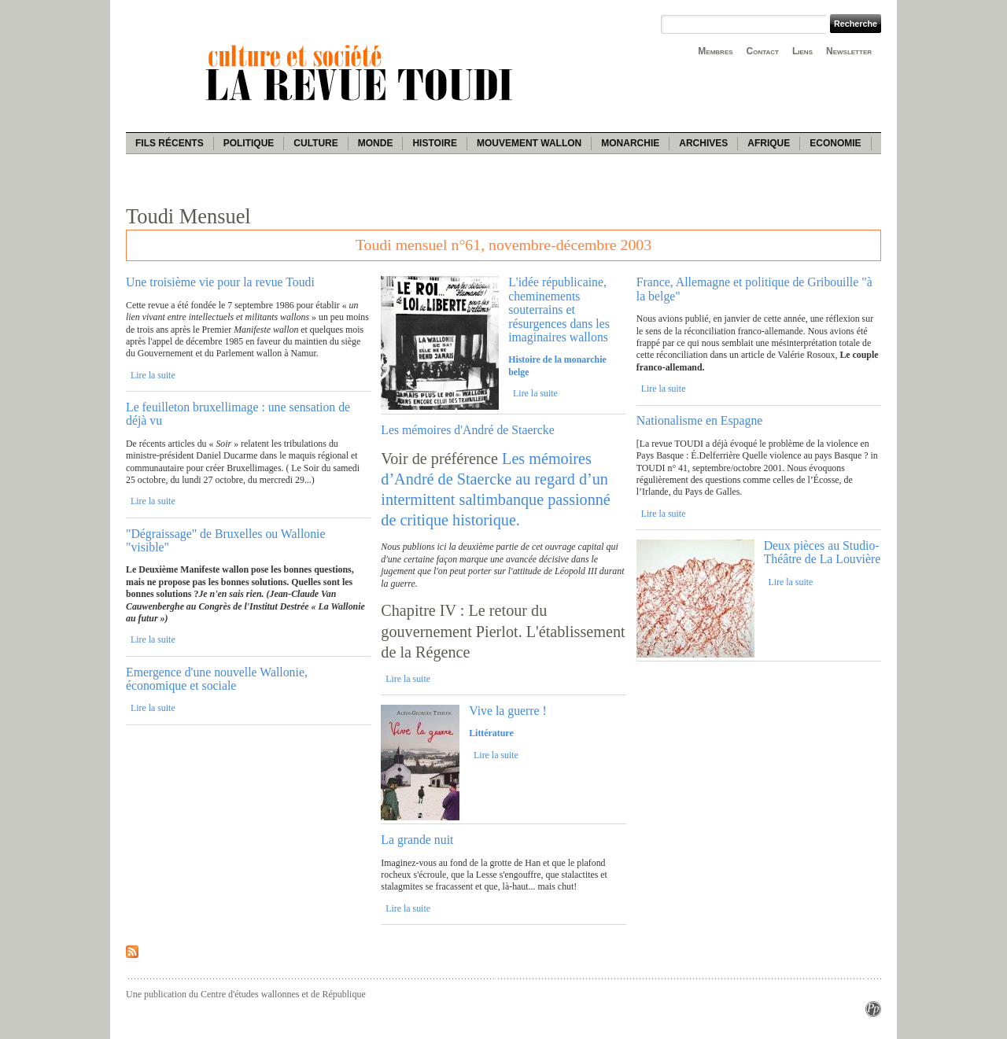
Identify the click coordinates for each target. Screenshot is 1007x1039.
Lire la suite (153, 375)
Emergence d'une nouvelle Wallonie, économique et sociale (217, 678)
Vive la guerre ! (508, 710)
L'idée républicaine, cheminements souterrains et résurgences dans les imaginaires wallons (559, 309)
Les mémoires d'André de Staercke (467, 430)
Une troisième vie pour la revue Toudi (220, 282)
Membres (715, 51)
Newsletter (849, 51)
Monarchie (630, 143)
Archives (703, 143)
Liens (802, 51)
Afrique (768, 143)
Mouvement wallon (529, 143)
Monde (375, 143)
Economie (835, 143)
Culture (315, 143)
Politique (249, 143)
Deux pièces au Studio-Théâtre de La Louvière (822, 552)
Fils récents (169, 143)
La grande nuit (417, 839)
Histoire (434, 143)
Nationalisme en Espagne (699, 420)
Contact (763, 51)
